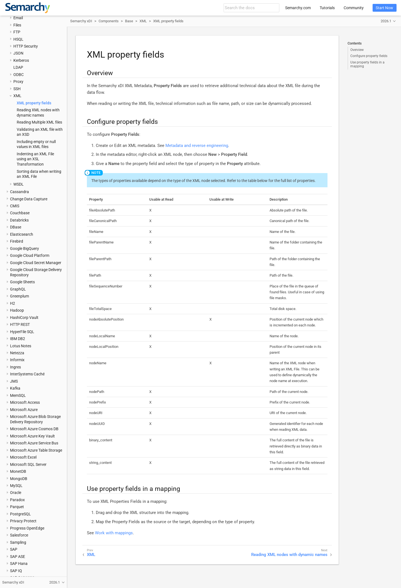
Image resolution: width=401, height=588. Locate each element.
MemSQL (18, 395)
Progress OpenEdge (27, 528)
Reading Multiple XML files (39, 122)
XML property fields (34, 103)
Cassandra (19, 192)
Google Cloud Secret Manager (35, 262)
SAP (13, 549)
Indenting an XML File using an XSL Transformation (35, 159)
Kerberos (21, 60)
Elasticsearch (21, 234)
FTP (16, 32)
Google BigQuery (24, 248)
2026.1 (386, 21)
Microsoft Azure (24, 409)
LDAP (18, 67)
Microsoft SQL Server (28, 464)
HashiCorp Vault (24, 317)
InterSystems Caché (27, 374)
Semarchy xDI (81, 21)
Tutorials (327, 8)
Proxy (18, 81)
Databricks (19, 220)
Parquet (17, 507)
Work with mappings (114, 532)
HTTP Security (25, 46)
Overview (357, 50)
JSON (18, 53)
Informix (17, 360)
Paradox (17, 500)
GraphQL (18, 289)
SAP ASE (17, 556)
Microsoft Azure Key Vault (32, 436)
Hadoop (17, 310)
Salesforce (19, 535)
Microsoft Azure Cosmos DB (34, 429)
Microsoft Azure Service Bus (34, 443)
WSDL (18, 184)
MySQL (16, 485)
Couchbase (20, 213)
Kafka (15, 388)
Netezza (17, 353)
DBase (15, 227)
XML (17, 96)
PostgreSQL (20, 514)
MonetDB (18, 471)
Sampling (18, 542)
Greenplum (19, 296)
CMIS (14, 206)
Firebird (16, 241)
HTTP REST (20, 324)
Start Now (384, 8)
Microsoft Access (25, 402)
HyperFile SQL (22, 331)
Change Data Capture (28, 199)
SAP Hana (19, 563)
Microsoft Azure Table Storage (36, 450)
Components (109, 21)
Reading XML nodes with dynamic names (289, 554)
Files (17, 25)
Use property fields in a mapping (367, 64)
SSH (17, 89)
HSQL (18, 39)
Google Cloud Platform (29, 255)
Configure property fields (368, 56)
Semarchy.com (298, 8)
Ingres (15, 367)
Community (354, 8)
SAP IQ (16, 571)
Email (18, 18)
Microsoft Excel (23, 457)
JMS (14, 381)
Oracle (15, 492)
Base (129, 21)
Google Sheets (22, 282)
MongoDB (18, 478)
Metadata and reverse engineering (196, 145)
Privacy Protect (23, 521)
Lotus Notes (20, 346)
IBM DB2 (17, 338)
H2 (12, 303)
